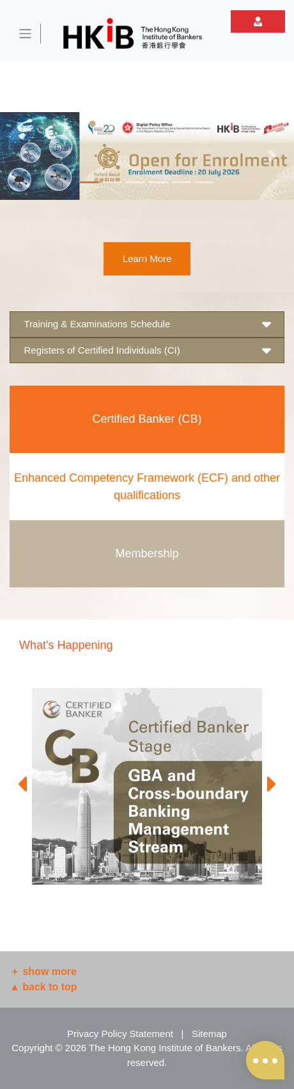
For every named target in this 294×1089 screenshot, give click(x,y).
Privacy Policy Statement (120, 1033)
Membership (146, 553)
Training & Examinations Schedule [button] (147, 324)
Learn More (147, 258)
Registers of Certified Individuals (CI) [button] (147, 350)
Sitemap (209, 1033)
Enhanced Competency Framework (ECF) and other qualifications (147, 486)
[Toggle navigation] (25, 34)
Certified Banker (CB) (146, 419)
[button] (22, 156)
